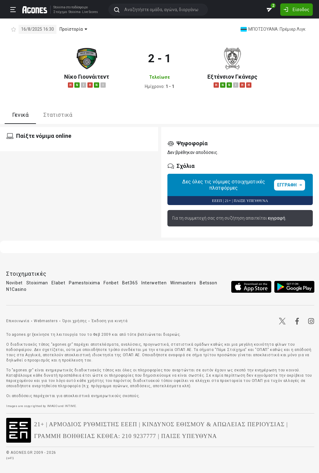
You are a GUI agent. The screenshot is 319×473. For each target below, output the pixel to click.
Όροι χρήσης (74, 321)
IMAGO (52, 406)
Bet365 (130, 282)
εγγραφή (276, 218)
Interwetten (154, 282)
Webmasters (46, 321)
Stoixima (59, 7)
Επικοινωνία (17, 321)
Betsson (208, 282)
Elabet (58, 282)
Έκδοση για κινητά (109, 321)
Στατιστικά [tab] (57, 115)
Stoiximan (37, 282)
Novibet (14, 282)
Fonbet (111, 282)
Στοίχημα (60, 12)
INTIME (70, 406)
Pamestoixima (84, 282)
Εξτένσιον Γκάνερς (232, 76)
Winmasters (183, 282)
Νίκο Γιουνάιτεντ (86, 76)
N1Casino (16, 289)
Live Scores (90, 12)
